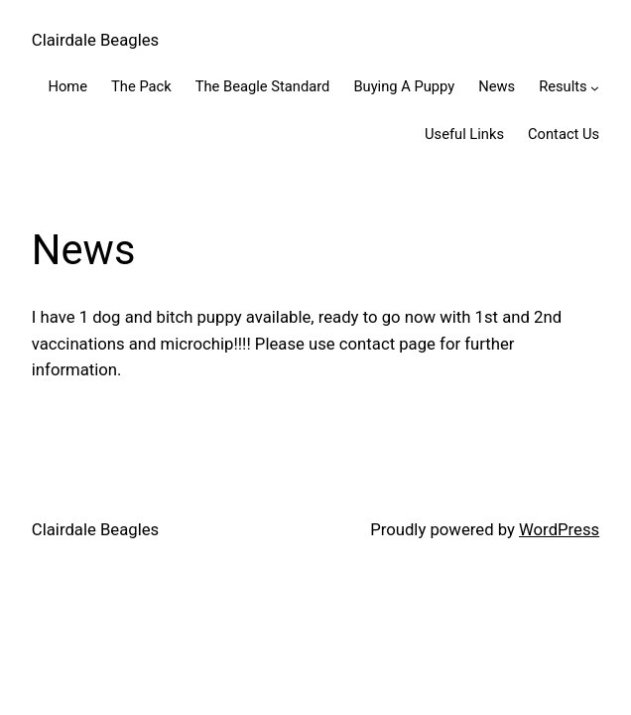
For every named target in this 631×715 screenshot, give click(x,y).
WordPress (559, 529)
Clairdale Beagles (95, 40)
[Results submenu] (594, 87)
